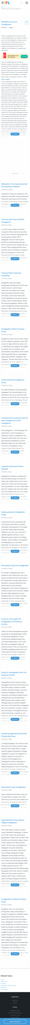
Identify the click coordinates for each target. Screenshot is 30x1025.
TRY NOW (24, 56)
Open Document (15, 1022)
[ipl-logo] (7, 3)
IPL (2, 7)
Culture (2, 979)
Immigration (4, 987)
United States (4, 981)
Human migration (5, 989)
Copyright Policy (15, 1010)
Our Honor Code (15, 1015)
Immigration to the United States (8, 985)
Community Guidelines (15, 1013)
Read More (15, 205)
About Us (15, 1000)
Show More (15, 134)
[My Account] (27, 3)
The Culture (3, 983)
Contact (15, 1002)
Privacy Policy (15, 1017)
